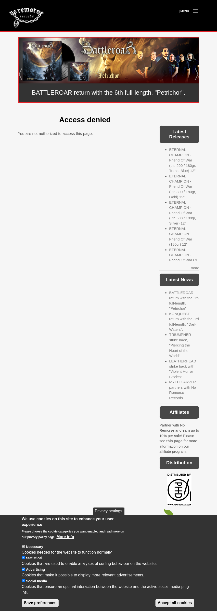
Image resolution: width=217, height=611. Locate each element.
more (195, 268)
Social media (36, 590)
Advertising (35, 578)
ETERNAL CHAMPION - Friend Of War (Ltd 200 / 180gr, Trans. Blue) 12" (182, 160)
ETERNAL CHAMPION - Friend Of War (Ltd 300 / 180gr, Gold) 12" (182, 186)
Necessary (34, 555)
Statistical (34, 567)
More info (65, 545)
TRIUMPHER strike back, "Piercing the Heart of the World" (180, 345)
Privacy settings (108, 520)
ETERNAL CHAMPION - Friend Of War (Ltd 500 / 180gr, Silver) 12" (182, 213)
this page (174, 441)
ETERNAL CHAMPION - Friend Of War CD (183, 255)
